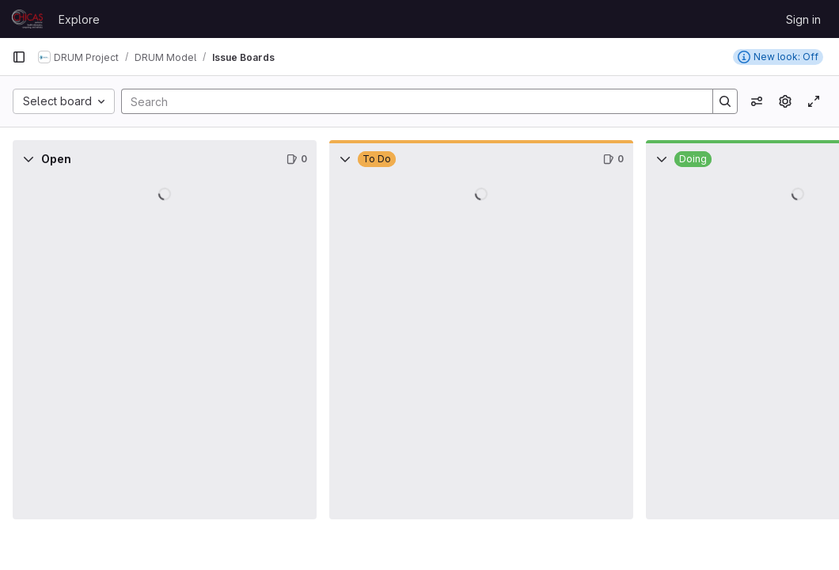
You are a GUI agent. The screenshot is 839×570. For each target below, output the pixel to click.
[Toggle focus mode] (813, 101)
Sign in (803, 19)
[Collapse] (28, 159)
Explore (79, 19)
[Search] (409, 101)
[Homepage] (27, 19)
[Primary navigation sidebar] (19, 57)
